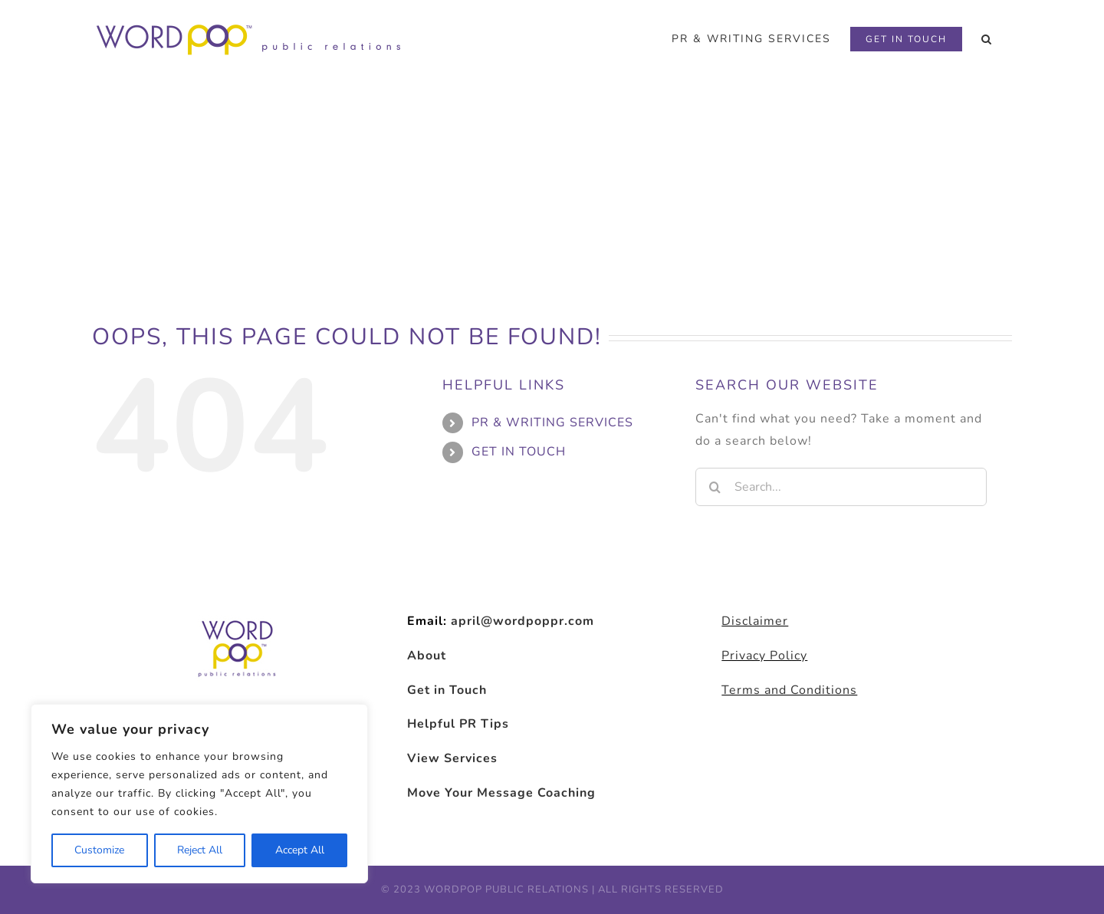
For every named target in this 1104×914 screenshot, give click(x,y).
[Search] (714, 487)
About (426, 655)
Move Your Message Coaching (501, 792)
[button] (987, 39)
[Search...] (841, 487)
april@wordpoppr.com (522, 621)
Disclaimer (754, 621)
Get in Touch (447, 690)
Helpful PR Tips (458, 723)
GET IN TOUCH (519, 451)
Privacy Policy (764, 655)
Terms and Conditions (789, 690)
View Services (452, 758)
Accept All (299, 850)
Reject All (199, 850)
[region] (199, 793)
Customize (99, 850)
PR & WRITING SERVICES (552, 422)
